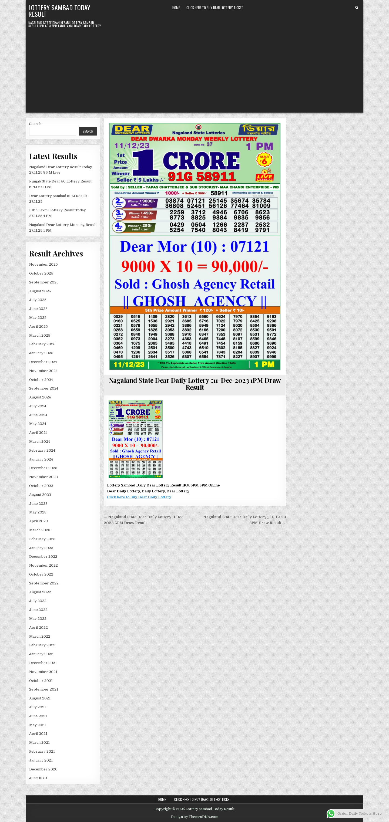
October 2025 (41, 273)
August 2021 (40, 698)
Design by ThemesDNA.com (194, 817)
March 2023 (39, 530)
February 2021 (42, 751)
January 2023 (41, 548)
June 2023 (38, 504)
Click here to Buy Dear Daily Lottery (139, 497)
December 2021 (43, 663)
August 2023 (40, 495)
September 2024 (43, 388)
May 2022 (37, 619)
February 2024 (42, 450)
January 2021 (41, 760)
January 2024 (41, 459)
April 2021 (38, 734)
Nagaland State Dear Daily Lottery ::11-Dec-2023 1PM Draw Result (195, 383)
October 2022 (41, 574)
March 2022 (39, 636)
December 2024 (43, 362)
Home (176, 7)
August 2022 (40, 592)
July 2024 (37, 406)
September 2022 (44, 583)
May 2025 (37, 318)
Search (35, 124)
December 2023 (43, 468)
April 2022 (38, 627)
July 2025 (37, 300)
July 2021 (37, 707)
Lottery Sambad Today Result (59, 10)
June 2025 (38, 309)
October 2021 (41, 681)
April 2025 (38, 326)
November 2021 (43, 672)
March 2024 (39, 441)
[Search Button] (356, 7)
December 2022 (43, 556)
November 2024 (43, 371)
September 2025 (44, 282)
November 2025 (43, 264)
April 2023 (38, 521)
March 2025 (39, 335)
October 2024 (41, 380)
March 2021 (39, 742)
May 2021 (37, 725)
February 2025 (42, 344)
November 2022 (43, 565)
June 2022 (38, 610)
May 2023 (37, 512)
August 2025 (40, 291)
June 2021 (38, 716)
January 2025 (41, 353)
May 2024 (37, 424)
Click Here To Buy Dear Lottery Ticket (214, 7)
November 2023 (43, 477)
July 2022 (37, 601)
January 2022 (41, 654)
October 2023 (41, 486)
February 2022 (42, 645)
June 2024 (38, 415)
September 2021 (43, 689)
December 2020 (43, 769)
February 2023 (42, 539)
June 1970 (38, 778)
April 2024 (38, 433)
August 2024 (40, 397)
